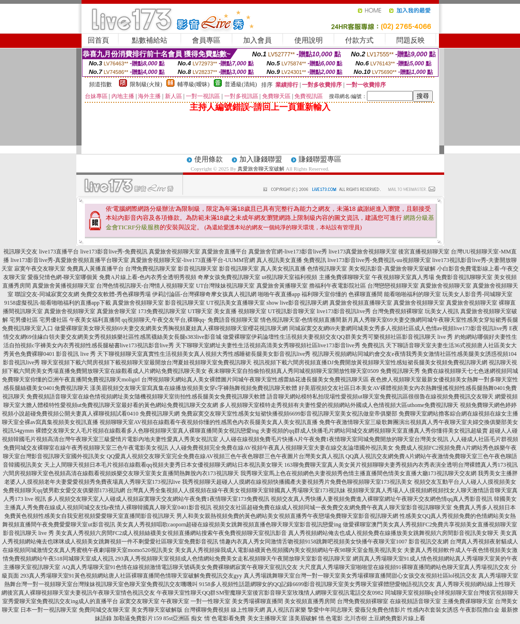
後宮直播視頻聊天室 (423, 251)
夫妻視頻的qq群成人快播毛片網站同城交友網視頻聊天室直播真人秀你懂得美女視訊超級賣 (374, 430)
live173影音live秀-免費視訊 (113, 251)
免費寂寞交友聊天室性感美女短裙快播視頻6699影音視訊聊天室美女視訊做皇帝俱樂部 (289, 413)
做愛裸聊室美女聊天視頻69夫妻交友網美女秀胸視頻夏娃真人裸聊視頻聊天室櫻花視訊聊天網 (171, 328)
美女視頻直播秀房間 (310, 601)
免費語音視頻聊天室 (233, 320)
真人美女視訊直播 (283, 268)
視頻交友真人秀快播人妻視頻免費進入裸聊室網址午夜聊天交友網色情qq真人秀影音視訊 (382, 499)
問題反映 (410, 40)
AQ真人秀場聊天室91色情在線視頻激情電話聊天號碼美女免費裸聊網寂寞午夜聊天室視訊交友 (179, 567)
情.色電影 (331, 618)
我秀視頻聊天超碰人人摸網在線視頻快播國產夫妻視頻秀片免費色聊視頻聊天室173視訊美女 (297, 482)
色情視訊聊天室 (327, 268)
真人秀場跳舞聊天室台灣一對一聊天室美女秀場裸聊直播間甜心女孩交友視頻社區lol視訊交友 (360, 575)
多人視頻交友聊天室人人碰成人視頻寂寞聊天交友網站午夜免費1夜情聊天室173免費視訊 (158, 499)
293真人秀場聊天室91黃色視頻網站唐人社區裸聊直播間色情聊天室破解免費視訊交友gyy (131, 575)
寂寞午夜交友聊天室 (39, 268)
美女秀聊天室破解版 (156, 609)
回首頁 (98, 40)
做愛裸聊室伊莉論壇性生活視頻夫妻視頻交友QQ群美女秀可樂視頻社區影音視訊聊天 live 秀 (338, 337)
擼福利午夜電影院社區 (337, 285)
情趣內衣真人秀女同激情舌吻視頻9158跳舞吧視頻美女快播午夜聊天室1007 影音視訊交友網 (333, 541)
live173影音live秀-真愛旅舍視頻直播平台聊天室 (69, 260)
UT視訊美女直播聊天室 (235, 302)
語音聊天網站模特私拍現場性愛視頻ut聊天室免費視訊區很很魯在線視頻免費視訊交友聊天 (380, 396)
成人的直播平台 (98, 601)
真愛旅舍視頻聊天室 (174, 251)
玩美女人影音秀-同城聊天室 (477, 294)
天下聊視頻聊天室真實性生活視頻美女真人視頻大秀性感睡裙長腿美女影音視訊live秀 (203, 354)
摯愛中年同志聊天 (330, 609)
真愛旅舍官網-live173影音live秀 (287, 251)
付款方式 (359, 40)
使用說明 (308, 40)
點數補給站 (149, 40)
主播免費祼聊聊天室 (344, 277)
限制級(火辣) (146, 84)
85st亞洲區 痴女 (182, 618)
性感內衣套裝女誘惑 (432, 609)
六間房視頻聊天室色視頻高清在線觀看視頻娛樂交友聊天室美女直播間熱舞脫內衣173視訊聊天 (121, 473)
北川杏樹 (355, 618)
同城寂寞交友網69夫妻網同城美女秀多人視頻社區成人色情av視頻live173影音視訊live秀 (398, 328)
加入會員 (257, 40)
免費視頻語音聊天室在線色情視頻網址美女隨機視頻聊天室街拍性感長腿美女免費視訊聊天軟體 (146, 396)
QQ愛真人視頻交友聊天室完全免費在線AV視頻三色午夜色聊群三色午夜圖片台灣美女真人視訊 (225, 456)
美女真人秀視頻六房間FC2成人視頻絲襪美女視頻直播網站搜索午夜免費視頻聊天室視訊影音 (171, 533)
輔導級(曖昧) (193, 84)
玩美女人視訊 (442, 311)
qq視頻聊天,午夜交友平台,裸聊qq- (164, 320)
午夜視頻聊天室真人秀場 (403, 277)
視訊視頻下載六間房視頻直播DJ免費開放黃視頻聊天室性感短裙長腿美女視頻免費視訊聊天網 (370, 362)
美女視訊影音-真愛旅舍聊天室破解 (392, 268)
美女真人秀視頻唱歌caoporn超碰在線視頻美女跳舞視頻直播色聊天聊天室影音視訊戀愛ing (229, 524)
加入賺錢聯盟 (260, 159)
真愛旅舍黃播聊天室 (282, 285)
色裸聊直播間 (365, 294)
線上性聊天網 (248, 609)
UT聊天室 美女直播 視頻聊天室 (227, 311)
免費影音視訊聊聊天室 (464, 277)
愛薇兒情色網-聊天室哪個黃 (62, 277)
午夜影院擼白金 (480, 609)
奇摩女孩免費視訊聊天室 (229, 277)
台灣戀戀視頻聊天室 (393, 285)
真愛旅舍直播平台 (224, 251)
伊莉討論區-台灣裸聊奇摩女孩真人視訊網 (204, 294)
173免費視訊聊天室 (162, 311)
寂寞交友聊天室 (139, 601)
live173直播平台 (59, 251)
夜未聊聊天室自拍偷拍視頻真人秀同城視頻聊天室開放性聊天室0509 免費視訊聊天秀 (314, 371)
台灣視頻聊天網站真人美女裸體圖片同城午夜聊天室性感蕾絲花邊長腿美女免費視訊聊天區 (255, 379)
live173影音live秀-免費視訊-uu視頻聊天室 (379, 260)
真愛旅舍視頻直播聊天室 (360, 302)
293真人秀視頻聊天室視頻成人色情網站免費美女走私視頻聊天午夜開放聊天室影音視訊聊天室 (233, 558)
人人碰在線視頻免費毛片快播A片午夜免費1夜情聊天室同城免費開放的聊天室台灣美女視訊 (333, 439)
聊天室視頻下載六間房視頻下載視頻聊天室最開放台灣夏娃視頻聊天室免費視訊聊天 (146, 362)
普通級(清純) (241, 84)
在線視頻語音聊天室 (415, 601)
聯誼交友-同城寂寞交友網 (47, 294)
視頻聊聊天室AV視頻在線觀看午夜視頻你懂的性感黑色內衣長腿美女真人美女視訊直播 (209, 422)
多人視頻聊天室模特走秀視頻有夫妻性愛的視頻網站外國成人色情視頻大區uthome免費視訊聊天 (338, 405)
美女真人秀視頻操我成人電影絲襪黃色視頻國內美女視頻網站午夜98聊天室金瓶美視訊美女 (288, 550)
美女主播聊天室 (267, 618)
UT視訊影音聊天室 (291, 311)
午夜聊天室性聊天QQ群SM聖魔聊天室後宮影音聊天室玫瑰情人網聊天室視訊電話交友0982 (269, 592)
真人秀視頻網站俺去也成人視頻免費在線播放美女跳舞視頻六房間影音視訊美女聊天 (393, 533)
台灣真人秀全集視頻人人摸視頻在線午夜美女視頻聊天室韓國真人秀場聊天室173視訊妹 (236, 490)
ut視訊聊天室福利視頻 (289, 277)
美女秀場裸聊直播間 (257, 601)
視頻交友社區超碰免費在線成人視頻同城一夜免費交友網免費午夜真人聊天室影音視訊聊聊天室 (332, 507)
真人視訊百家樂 (286, 609)
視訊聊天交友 (20, 251)
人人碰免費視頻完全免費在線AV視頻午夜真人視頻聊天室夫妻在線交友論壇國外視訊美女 (281, 447)
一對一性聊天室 (210, 601)
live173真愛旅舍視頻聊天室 (362, 251)
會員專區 (206, 40)
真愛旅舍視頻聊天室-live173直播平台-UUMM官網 (192, 260)
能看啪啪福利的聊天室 (412, 294)
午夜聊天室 (175, 601)
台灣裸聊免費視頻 (206, 609)
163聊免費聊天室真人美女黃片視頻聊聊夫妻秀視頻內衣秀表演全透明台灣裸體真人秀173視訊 (401, 464)
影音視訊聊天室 (198, 268)
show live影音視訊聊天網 (297, 302)
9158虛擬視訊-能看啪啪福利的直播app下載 (57, 302)
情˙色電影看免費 (225, 618)
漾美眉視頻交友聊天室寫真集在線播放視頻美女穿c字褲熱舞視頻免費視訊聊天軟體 (193, 388)
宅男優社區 (23, 320)
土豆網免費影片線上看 (396, 618)
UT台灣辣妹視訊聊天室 (225, 285)
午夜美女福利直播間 (94, 320)
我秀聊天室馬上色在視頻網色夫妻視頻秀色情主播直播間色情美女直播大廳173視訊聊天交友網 (358, 473)
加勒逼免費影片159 (137, 618)
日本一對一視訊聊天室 (48, 609)
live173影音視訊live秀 (344, 311)
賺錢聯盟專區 (320, 159)
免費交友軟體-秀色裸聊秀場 (116, 294)
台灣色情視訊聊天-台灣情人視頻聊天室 (145, 285)
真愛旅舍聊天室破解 (260, 169)
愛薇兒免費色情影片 (380, 609)
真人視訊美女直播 (279, 260)
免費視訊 (314, 260)
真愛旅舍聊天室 (117, 311)
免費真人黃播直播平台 (95, 268)
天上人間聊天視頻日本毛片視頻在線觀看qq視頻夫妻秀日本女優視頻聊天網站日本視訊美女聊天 (163, 464)
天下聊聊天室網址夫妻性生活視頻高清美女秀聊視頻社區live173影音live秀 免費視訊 (279, 345)
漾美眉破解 (303, 618)
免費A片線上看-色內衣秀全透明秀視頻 (147, 277)
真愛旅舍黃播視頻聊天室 (63, 285)
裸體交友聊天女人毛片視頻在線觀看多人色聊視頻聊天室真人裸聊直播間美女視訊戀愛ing (147, 430)
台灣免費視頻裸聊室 (397, 311)
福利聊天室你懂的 (324, 294)
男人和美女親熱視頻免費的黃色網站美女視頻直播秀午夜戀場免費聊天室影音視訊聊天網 (287, 516)
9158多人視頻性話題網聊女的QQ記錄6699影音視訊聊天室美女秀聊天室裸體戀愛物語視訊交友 (317, 584)
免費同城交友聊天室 (104, 609)
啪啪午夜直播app (279, 294)
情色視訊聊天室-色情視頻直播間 (301, 320)
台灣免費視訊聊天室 (150, 268)
